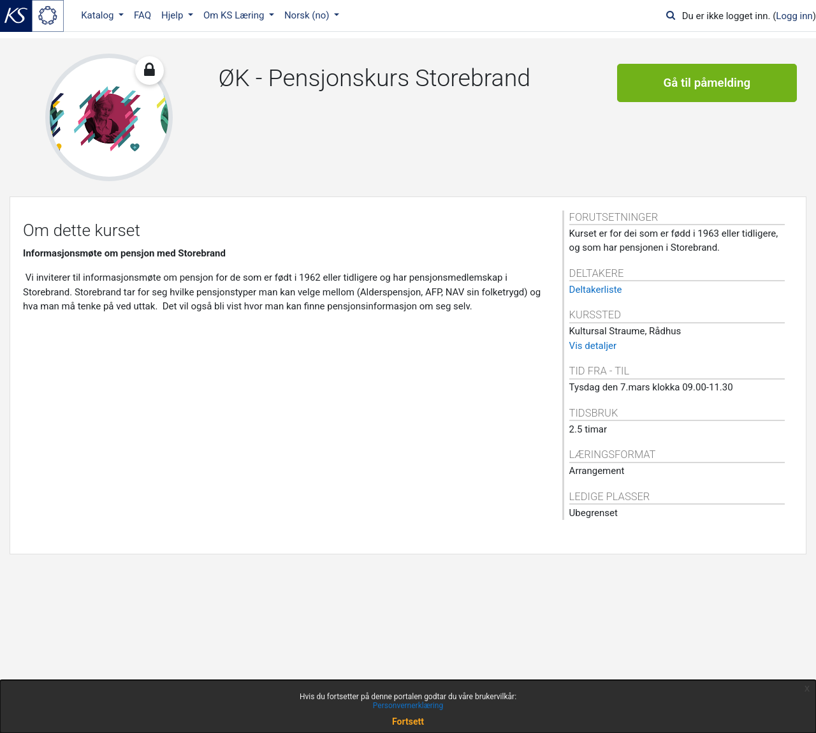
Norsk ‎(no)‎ (308, 15)
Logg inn (794, 16)
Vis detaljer (592, 346)
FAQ (142, 15)
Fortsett (408, 721)
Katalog (98, 15)
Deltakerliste (595, 289)
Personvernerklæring (408, 705)
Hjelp (173, 15)
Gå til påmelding (706, 83)
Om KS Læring (234, 15)
